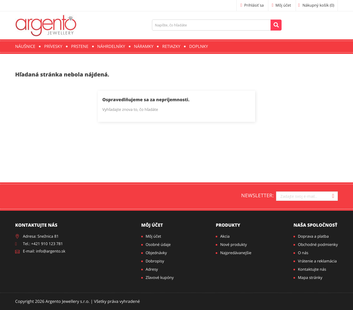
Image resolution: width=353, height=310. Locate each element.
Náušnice (25, 46)
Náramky (144, 46)
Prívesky (53, 46)
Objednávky (156, 253)
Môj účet (152, 225)
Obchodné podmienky (318, 244)
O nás (303, 253)
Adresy (152, 269)
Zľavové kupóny (160, 277)
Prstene (80, 46)
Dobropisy (155, 261)
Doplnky (198, 46)
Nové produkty (233, 244)
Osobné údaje (158, 244)
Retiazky (171, 46)
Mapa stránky (310, 277)
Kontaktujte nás (312, 269)
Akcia (224, 236)
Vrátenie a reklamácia (317, 261)
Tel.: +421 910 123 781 (43, 243)
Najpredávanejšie (235, 253)
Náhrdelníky (111, 46)
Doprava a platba (313, 236)
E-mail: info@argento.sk (44, 251)
